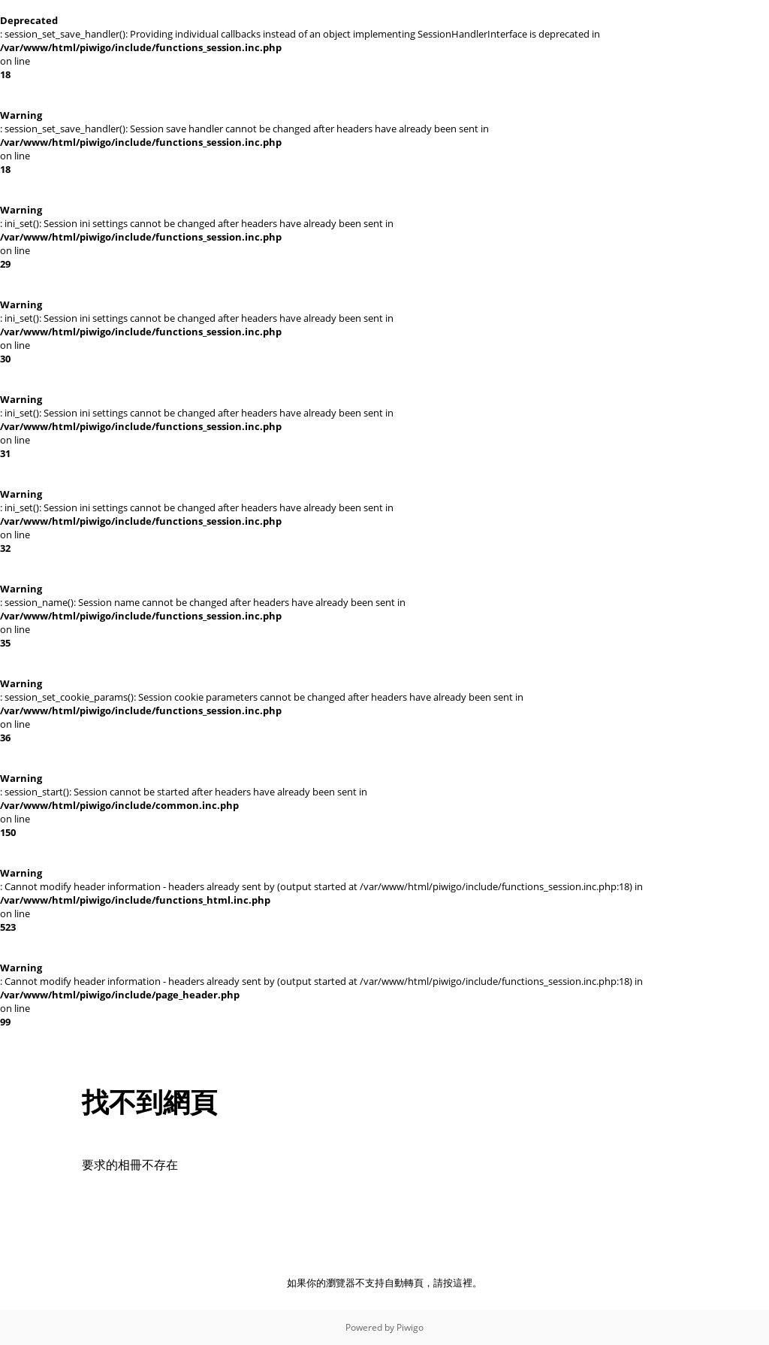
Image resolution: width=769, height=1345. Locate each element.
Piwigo (410, 1327)
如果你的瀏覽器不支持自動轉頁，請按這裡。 (384, 1282)
